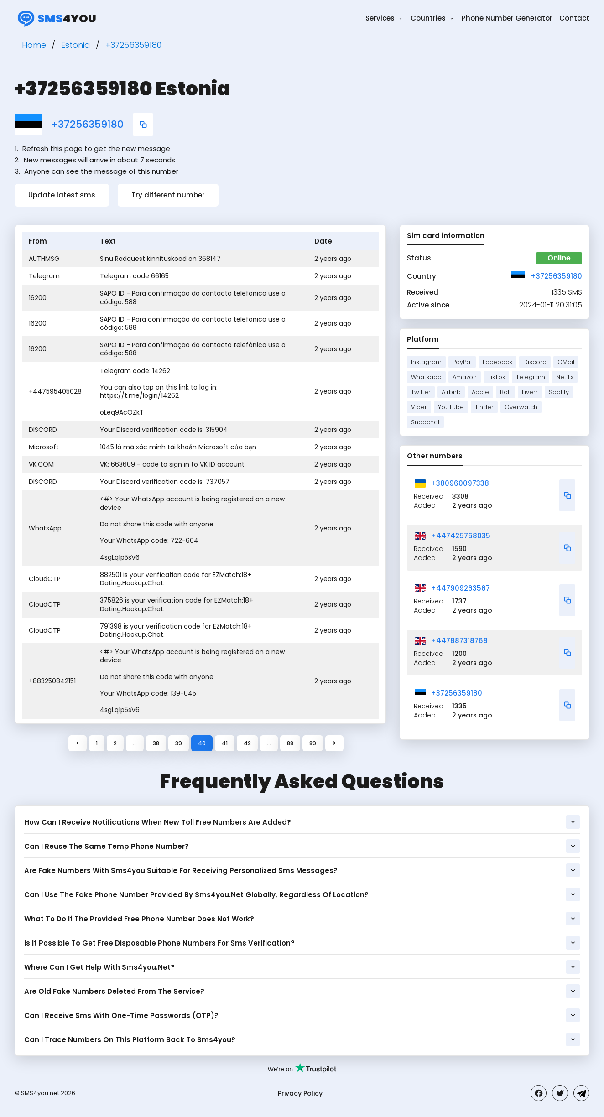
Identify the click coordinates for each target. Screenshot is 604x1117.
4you (55, 18)
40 (202, 743)
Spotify (559, 392)
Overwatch (521, 407)
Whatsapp (426, 377)
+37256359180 (87, 124)
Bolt (505, 392)
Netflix (564, 377)
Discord (535, 362)
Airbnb (451, 392)
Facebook (497, 362)
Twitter (421, 392)
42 (247, 743)
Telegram (530, 377)
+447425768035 (460, 535)
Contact (574, 18)
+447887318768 (459, 640)
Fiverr (530, 392)
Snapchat (425, 422)
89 (312, 743)
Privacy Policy (300, 1093)
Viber (419, 407)
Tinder (484, 407)
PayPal (462, 362)
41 (225, 743)
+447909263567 (460, 588)
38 (156, 743)
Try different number (168, 195)
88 (290, 743)
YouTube (451, 407)
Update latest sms (61, 195)
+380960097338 (460, 483)
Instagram (426, 362)
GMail (565, 362)
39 (178, 743)
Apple (480, 392)
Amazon (465, 377)
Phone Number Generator (507, 18)
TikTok (496, 377)
